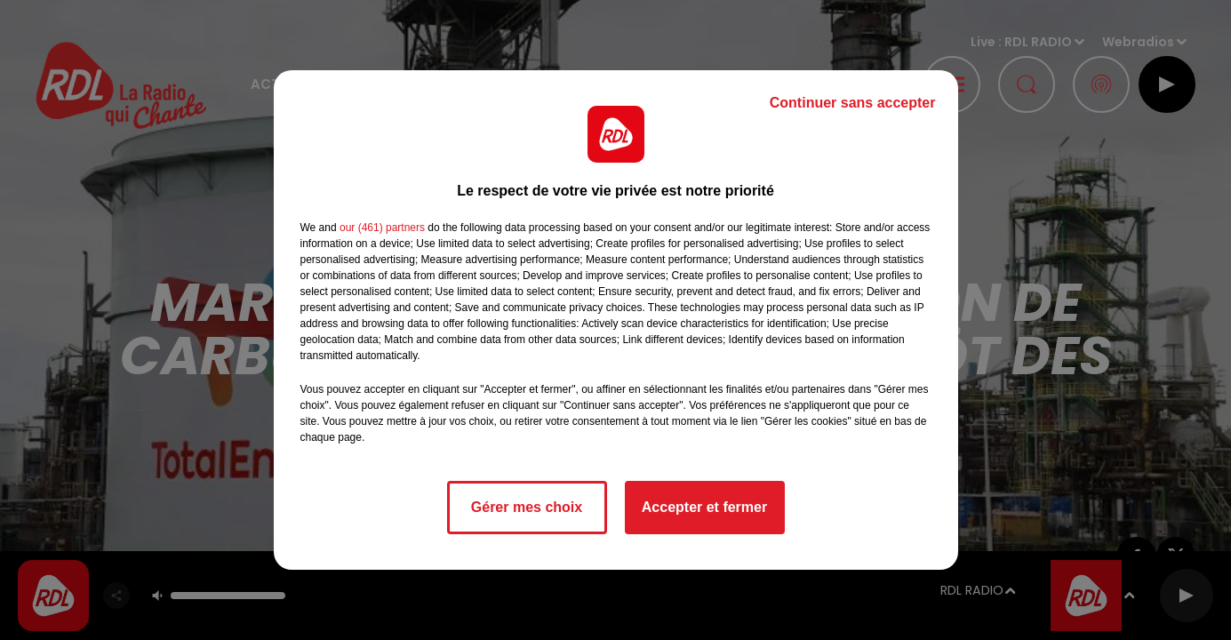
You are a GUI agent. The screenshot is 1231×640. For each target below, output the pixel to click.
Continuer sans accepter (853, 102)
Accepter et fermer (704, 507)
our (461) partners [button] (382, 227)
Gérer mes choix (526, 507)
